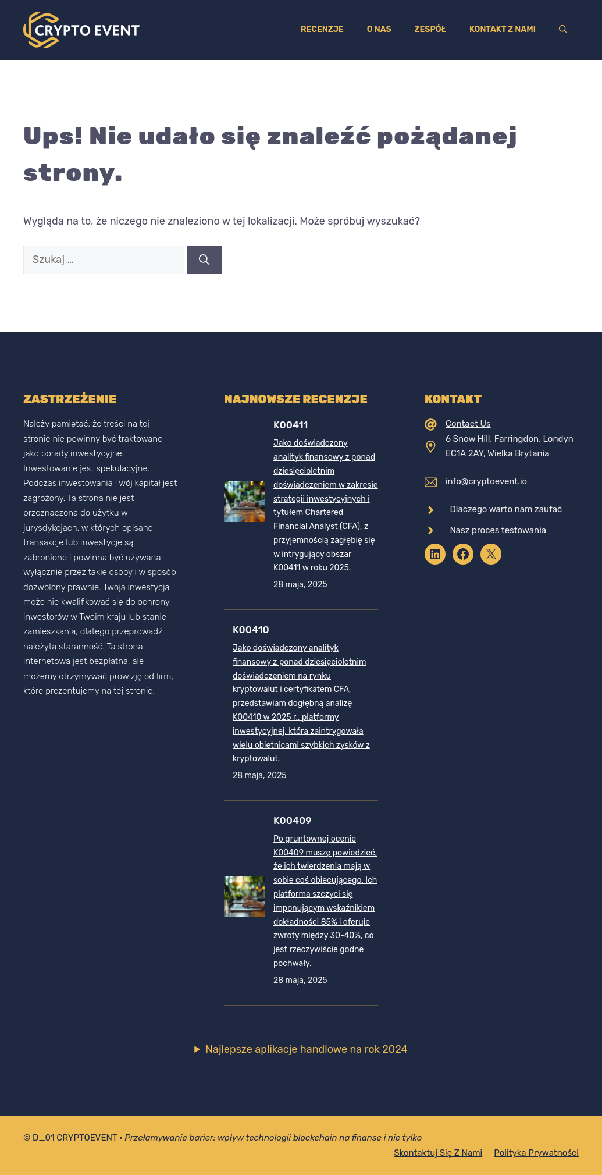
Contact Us (468, 423)
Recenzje (322, 29)
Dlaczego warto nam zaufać (506, 509)
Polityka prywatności (536, 1153)
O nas (379, 29)
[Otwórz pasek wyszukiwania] (563, 29)
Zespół (430, 29)
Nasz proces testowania (498, 530)
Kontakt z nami (502, 29)
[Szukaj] (204, 260)
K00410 (251, 630)
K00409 (292, 820)
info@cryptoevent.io (486, 481)
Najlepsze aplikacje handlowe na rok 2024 (306, 1049)
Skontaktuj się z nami (438, 1153)
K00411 (290, 425)
